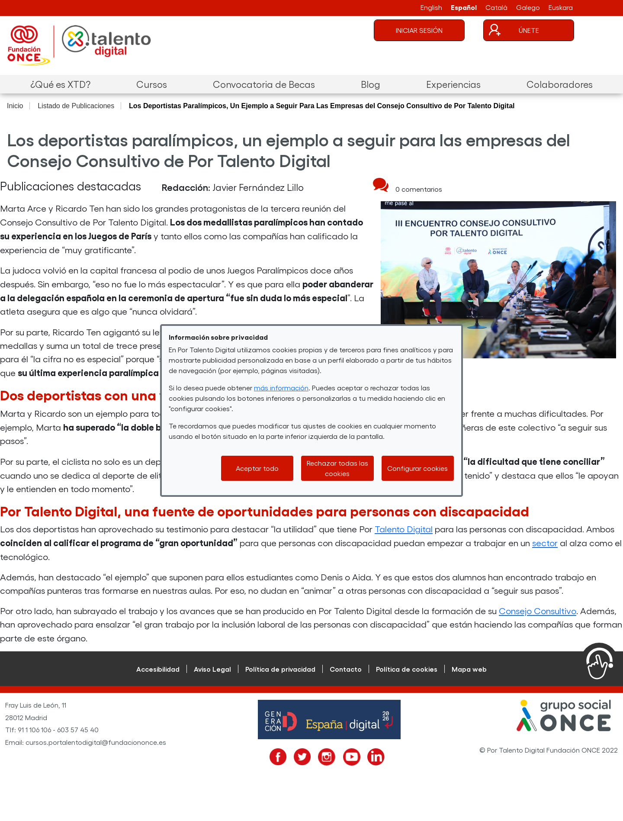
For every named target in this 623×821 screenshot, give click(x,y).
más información (281, 387)
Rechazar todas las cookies (337, 468)
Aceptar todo (257, 468)
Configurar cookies (417, 468)
